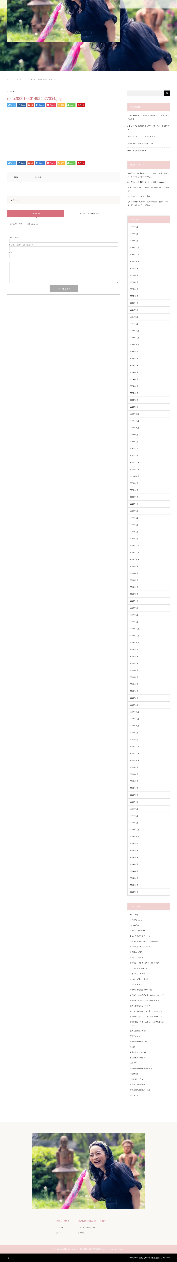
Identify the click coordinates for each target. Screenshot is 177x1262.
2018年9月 (134, 650)
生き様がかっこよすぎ (135, 196)
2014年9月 (134, 844)
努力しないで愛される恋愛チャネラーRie (154, 1258)
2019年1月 (134, 622)
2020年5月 (134, 511)
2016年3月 (134, 809)
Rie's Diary (134, 915)
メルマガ (59, 1228)
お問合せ (104, 1221)
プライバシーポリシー (86, 1228)
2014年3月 (134, 878)
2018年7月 (134, 663)
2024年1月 (134, 407)
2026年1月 (134, 241)
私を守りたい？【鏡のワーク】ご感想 (141, 173)
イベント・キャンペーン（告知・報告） (145, 941)
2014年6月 (134, 857)
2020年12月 (134, 462)
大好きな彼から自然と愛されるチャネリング (147, 995)
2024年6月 (134, 372)
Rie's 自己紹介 (135, 925)
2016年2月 (134, 816)
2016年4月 (134, 802)
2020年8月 (134, 490)
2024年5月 (134, 379)
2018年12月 (134, 629)
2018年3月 (134, 691)
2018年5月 (134, 677)
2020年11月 (134, 469)
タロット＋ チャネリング (139, 968)
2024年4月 (134, 386)
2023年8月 (134, 442)
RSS (9, 1257)
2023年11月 (134, 421)
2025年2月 (134, 317)
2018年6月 (134, 670)
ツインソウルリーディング (140, 974)
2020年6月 (134, 504)
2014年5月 (134, 864)
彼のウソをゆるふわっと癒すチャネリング (146, 1011)
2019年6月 (134, 587)
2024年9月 (134, 352)
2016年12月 (134, 747)
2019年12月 (134, 546)
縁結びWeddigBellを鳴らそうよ (142, 1068)
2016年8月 (134, 774)
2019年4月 (134, 601)
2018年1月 (134, 705)
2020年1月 (134, 539)
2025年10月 (134, 261)
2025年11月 (134, 255)
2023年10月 (134, 428)
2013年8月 (134, 892)
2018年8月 (134, 656)
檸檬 (149, 196)
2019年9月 (134, 566)
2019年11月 (134, 553)
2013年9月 (134, 885)
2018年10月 (134, 643)
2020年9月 (134, 483)
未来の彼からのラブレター (140, 1052)
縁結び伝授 (134, 1074)
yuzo (167, 188)
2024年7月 (134, 365)
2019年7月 (134, 580)
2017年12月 (134, 712)
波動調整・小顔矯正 (137, 1058)
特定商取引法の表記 (87, 1221)
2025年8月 (134, 275)
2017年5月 (134, 740)
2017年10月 (134, 726)
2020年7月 (134, 497)
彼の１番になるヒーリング (140, 1006)
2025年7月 (134, 282)
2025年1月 (134, 324)
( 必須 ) (14, 237)
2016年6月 (134, 788)
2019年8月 (134, 573)
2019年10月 (134, 559)
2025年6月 (134, 289)
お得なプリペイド (136, 958)
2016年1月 (134, 823)
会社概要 (81, 1233)
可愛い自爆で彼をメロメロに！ (142, 990)
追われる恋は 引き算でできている (140, 144)
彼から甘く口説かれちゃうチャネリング (145, 1001)
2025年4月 (134, 303)
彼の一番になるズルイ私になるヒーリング (146, 1017)
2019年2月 (134, 615)
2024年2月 (134, 400)
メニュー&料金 (62, 1221)
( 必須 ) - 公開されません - (21, 245)
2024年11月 (134, 338)
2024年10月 (134, 345)
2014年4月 (134, 871)
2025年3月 (134, 310)
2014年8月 (134, 850)
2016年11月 (134, 753)
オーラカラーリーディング (140, 947)
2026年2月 (134, 234)
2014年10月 (134, 837)
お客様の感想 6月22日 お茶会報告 (141, 202)
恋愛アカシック (136, 1036)
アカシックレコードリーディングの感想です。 (145, 188)
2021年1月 (134, 455)
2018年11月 (134, 636)
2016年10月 (134, 760)
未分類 (132, 1047)
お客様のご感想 (136, 952)
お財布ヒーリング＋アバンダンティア (144, 963)
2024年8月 (134, 358)
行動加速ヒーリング (137, 1079)
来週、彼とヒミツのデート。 (138, 151)
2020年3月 (134, 525)
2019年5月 (134, 594)
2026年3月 (134, 227)
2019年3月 (134, 608)
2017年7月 (134, 733)
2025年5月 (134, 296)
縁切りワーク (135, 1063)
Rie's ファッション (137, 920)
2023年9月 (134, 435)
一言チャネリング (136, 984)
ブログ (58, 1233)
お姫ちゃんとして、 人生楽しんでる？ (142, 136)
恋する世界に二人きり (138, 1031)
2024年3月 (134, 393)
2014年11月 (134, 830)
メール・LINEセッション (139, 979)
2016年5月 (134, 795)
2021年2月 (134, 449)
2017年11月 (134, 719)
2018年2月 (134, 698)
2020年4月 (134, 518)
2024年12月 (134, 331)
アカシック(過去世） (138, 931)
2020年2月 (134, 532)
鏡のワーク (134, 1095)
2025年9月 (134, 268)
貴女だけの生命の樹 (137, 1085)
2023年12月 (134, 414)
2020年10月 (134, 476)
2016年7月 (134, 781)
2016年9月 (134, 767)
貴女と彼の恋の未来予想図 (140, 1090)
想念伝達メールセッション (140, 1042)
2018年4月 (134, 684)
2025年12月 (134, 248)
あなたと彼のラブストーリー (141, 936)
